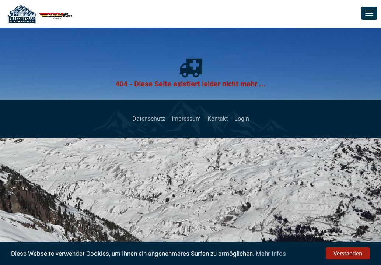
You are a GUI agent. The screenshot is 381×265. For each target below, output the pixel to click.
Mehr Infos (271, 254)
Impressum (186, 118)
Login (241, 118)
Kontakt (217, 118)
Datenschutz (148, 118)
